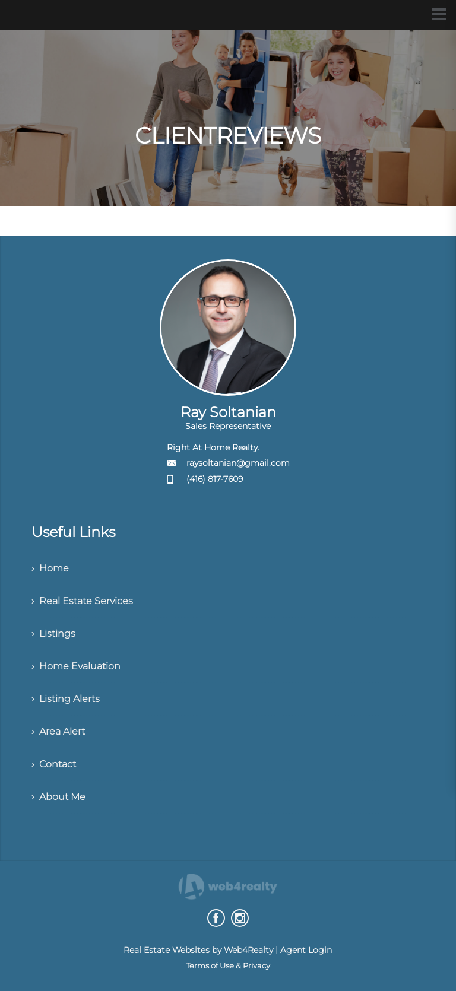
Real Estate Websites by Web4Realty (198, 950)
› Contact (53, 764)
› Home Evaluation (76, 666)
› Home (50, 568)
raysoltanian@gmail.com (238, 463)
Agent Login (306, 950)
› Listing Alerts (65, 698)
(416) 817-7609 (214, 479)
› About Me (58, 796)
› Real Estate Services (82, 600)
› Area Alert (58, 731)
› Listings (53, 633)
